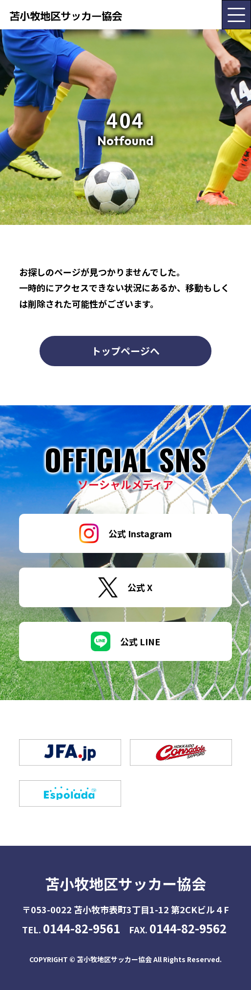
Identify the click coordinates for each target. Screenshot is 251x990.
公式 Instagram (125, 533)
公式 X (125, 587)
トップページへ (125, 351)
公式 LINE (125, 641)
